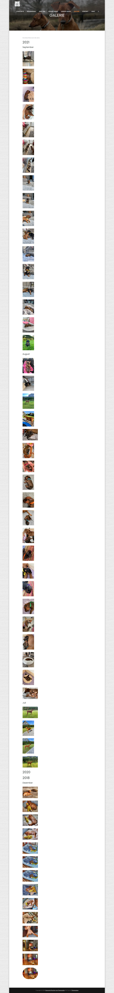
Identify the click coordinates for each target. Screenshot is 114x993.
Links (93, 11)
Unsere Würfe (66, 11)
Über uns (42, 11)
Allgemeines (31, 11)
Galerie (76, 11)
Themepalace (74, 990)
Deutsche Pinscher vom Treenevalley (43, 4)
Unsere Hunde (53, 11)
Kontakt (85, 11)
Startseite (20, 11)
